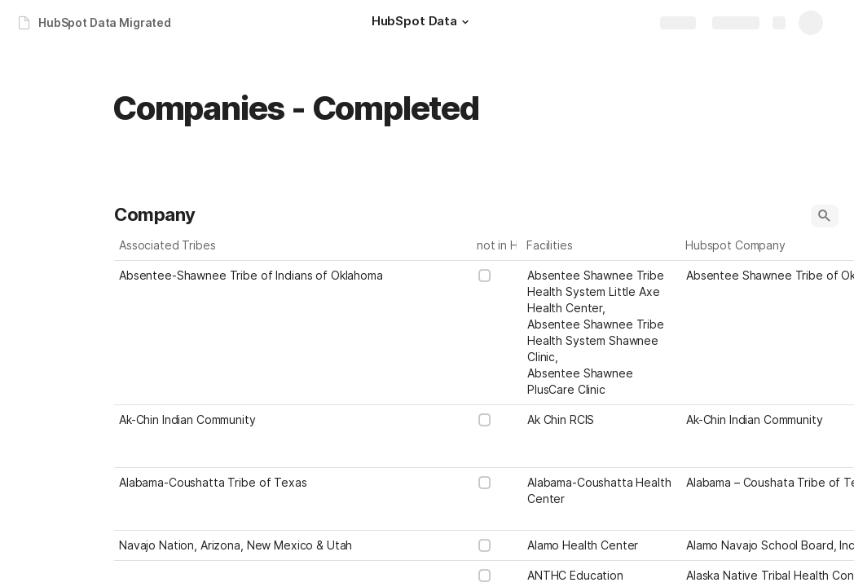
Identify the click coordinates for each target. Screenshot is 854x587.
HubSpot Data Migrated (104, 22)
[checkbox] (485, 275)
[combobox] (601, 332)
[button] (465, 22)
